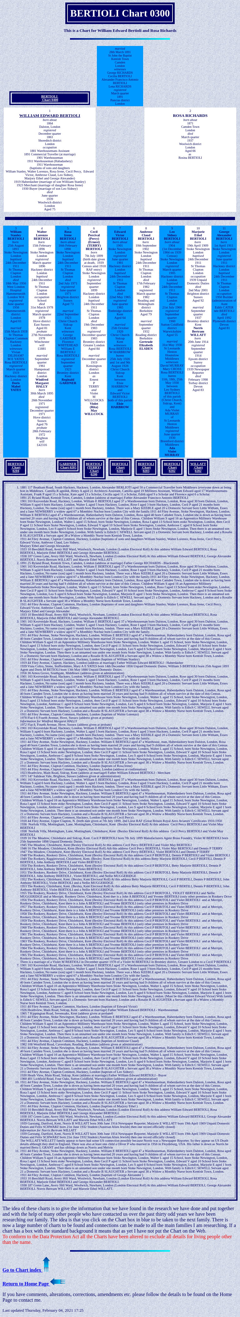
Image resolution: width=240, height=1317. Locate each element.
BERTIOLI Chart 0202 (172, 467)
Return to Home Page (33, 1283)
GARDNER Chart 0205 (67, 465)
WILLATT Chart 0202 (198, 467)
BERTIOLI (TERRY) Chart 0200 (94, 469)
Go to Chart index (26, 1270)
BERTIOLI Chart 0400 (49, 98)
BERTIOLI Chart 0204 (16, 467)
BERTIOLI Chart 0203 (146, 467)
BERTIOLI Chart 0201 (120, 467)
